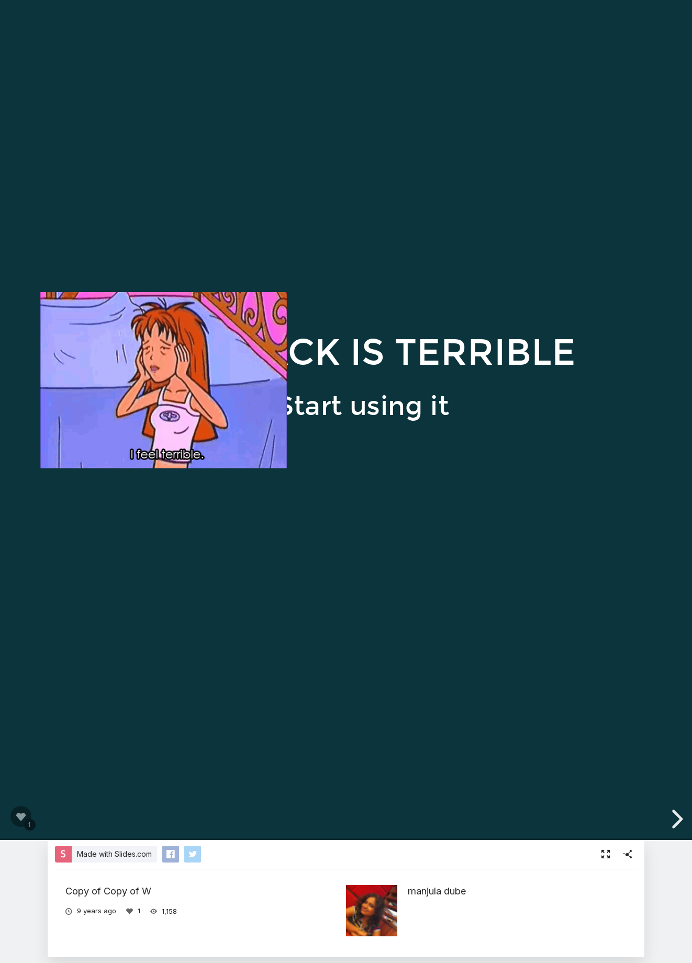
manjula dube (437, 891)
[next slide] (675, 819)
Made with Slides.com (114, 853)
